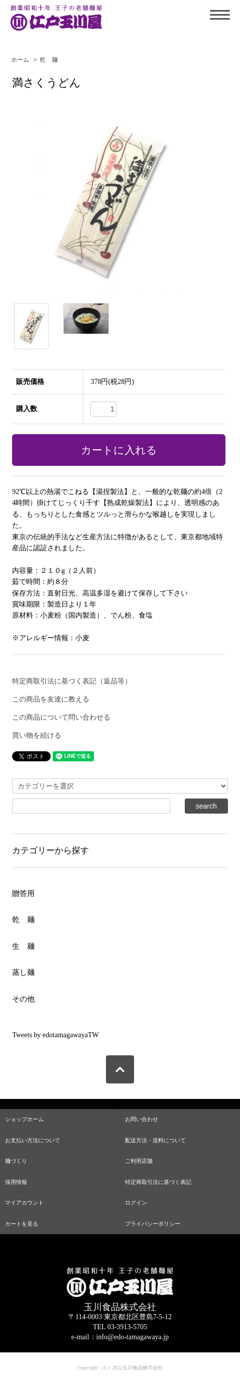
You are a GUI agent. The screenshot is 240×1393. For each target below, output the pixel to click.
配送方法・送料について (155, 1140)
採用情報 (16, 1182)
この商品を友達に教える (50, 699)
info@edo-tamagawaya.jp (132, 1337)
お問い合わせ (141, 1119)
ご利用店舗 (139, 1161)
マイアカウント (24, 1203)
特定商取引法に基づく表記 (158, 1182)
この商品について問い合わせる (61, 717)
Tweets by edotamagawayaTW (55, 1035)
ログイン (136, 1203)
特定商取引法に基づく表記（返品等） (72, 681)
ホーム (20, 59)
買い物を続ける (36, 735)
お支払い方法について (32, 1140)
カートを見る (21, 1224)
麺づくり (16, 1161)
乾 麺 (49, 59)
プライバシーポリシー (152, 1224)
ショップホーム (24, 1119)
